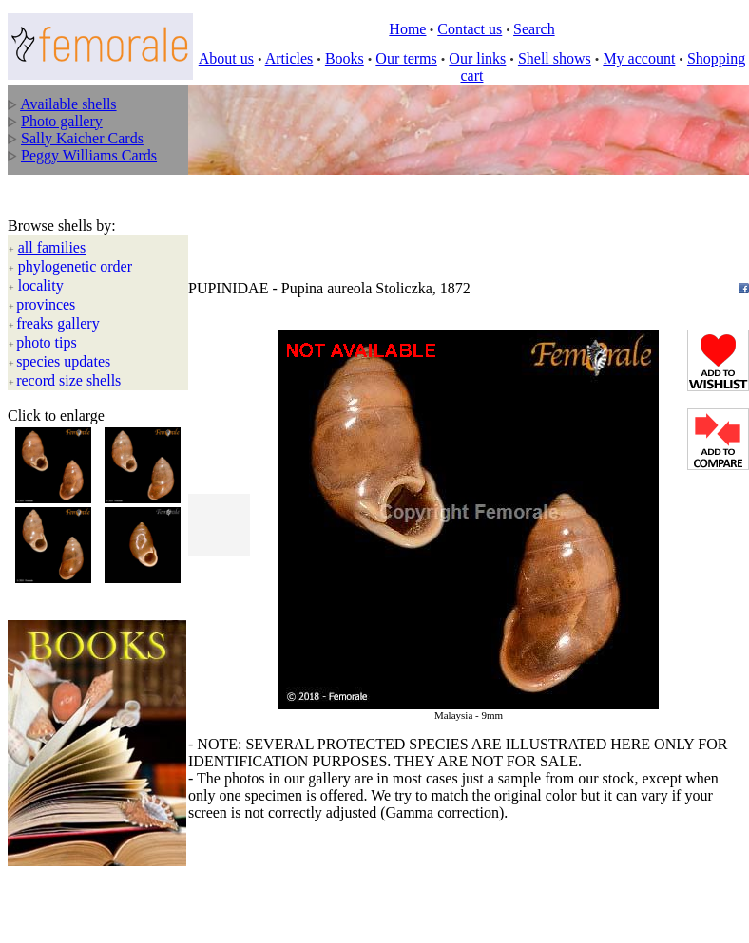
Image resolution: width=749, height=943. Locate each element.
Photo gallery (62, 121)
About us (226, 58)
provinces (45, 304)
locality (41, 285)
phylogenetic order (75, 266)
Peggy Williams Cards (89, 155)
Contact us (469, 29)
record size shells (68, 380)
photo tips (46, 342)
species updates (63, 361)
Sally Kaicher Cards (82, 138)
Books (344, 58)
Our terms (405, 58)
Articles (289, 58)
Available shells (68, 104)
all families (52, 247)
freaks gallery (58, 323)
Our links (477, 58)
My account (639, 58)
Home (407, 29)
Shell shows (554, 58)
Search (534, 29)
